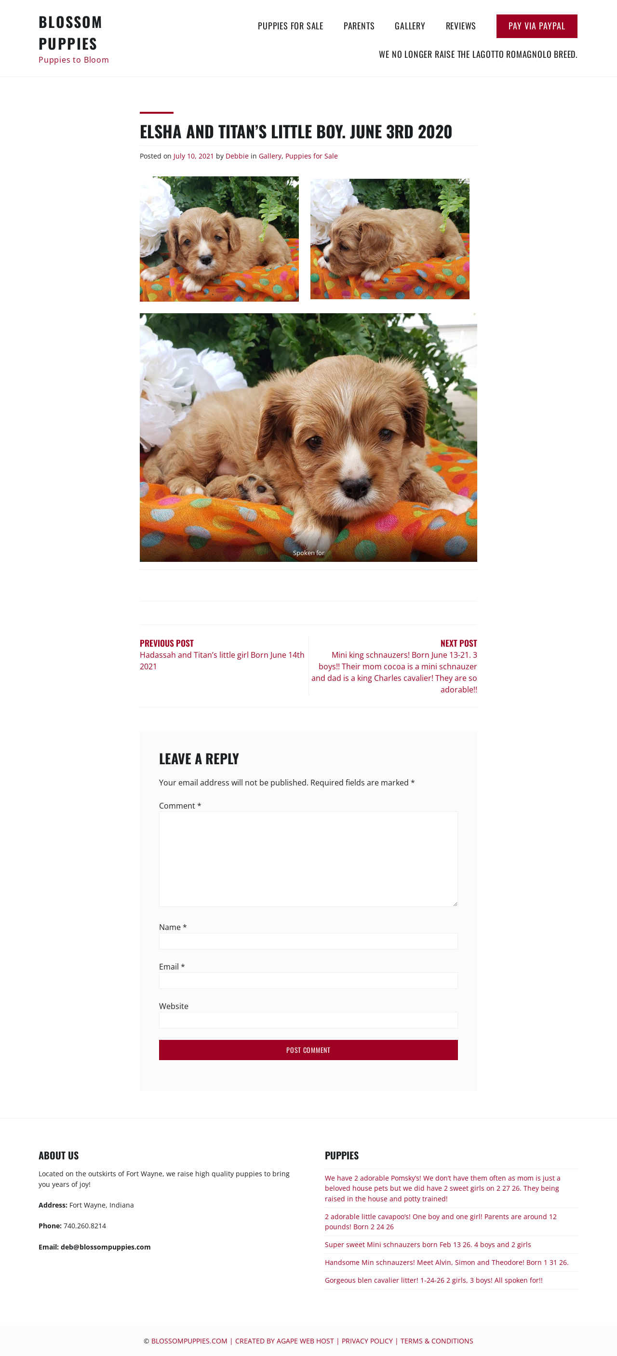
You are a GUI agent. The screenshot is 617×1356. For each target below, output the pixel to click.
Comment (180, 805)
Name (173, 927)
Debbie (237, 155)
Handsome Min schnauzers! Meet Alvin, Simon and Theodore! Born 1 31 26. (447, 1262)
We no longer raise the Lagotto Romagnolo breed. (478, 54)
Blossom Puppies (71, 32)
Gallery (410, 25)
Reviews (461, 25)
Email (172, 966)
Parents (359, 25)
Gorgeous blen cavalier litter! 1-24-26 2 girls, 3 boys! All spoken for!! (434, 1280)
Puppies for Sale (290, 25)
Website (173, 1006)
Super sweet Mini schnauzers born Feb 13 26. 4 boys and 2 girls (428, 1244)
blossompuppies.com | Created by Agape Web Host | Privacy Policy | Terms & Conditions (312, 1340)
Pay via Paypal (537, 25)
